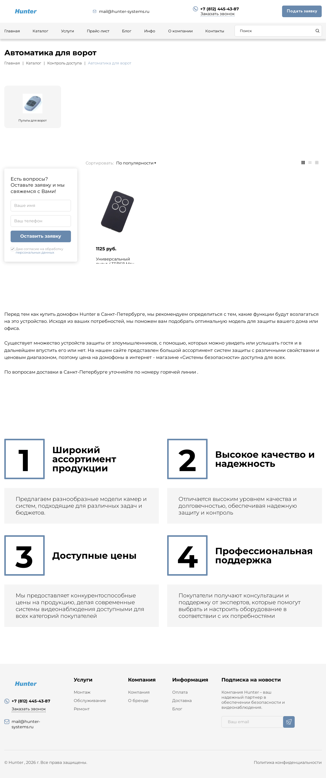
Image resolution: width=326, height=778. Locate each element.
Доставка (182, 700)
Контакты (214, 31)
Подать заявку (302, 11)
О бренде (138, 700)
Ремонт (82, 709)
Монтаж (82, 692)
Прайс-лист (98, 31)
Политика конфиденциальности (288, 762)
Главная (12, 31)
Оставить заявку (40, 236)
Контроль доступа (64, 63)
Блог (126, 31)
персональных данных (35, 252)
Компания (139, 692)
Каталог (40, 31)
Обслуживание (90, 700)
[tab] (303, 162)
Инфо (149, 31)
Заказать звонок (217, 13)
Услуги (67, 31)
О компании (180, 31)
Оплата (180, 692)
